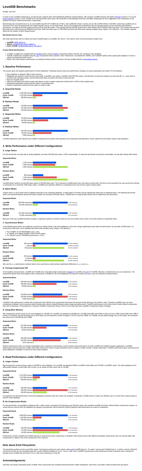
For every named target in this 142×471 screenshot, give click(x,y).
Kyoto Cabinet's (8, 19)
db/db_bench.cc (19, 43)
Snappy (56, 54)
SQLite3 (118, 17)
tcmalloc (39, 54)
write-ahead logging (90, 59)
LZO (37, 56)
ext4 (71, 449)
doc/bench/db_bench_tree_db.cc (30, 46)
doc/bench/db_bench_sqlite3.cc (24, 44)
